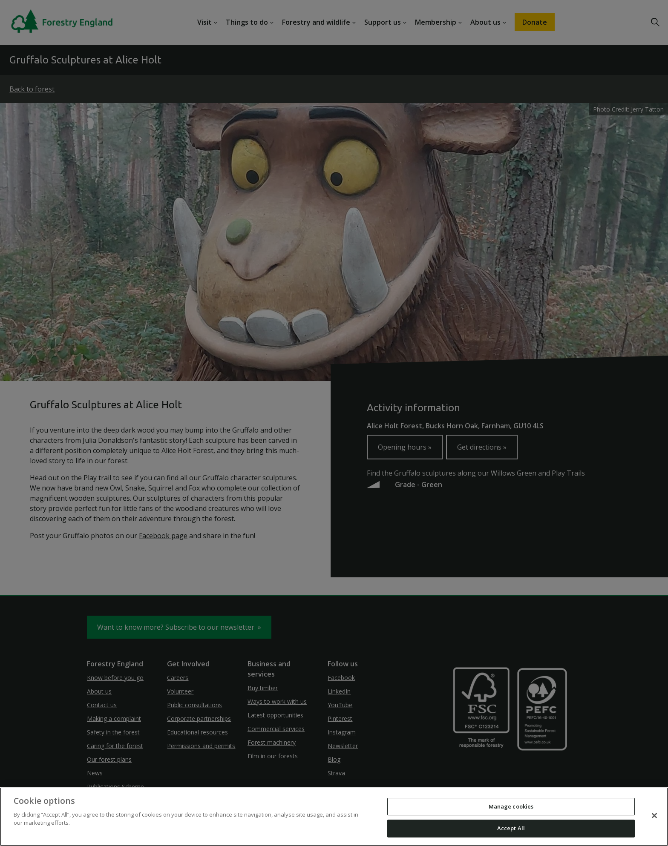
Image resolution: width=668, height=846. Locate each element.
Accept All (511, 828)
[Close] (654, 815)
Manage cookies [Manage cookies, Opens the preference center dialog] (511, 806)
